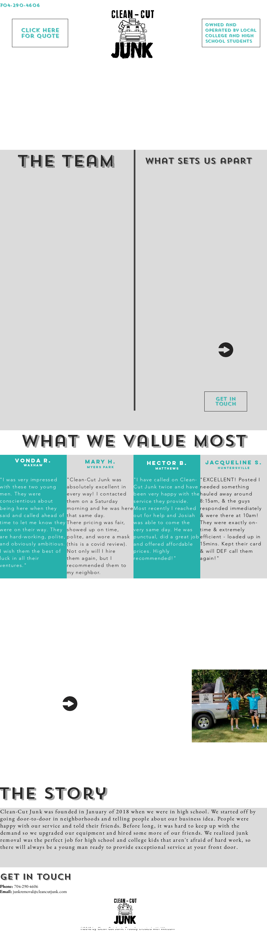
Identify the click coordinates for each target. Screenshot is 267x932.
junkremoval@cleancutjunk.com (40, 891)
